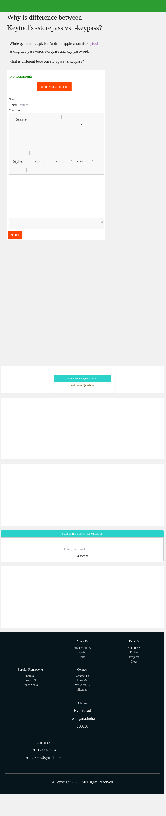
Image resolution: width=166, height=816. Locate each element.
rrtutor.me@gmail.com (44, 758)
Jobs (82, 657)
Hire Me (82, 680)
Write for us (82, 685)
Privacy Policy (82, 647)
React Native (31, 685)
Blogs (134, 661)
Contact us (82, 676)
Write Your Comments (54, 86)
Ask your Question (82, 385)
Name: (13, 99)
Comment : (15, 110)
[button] (19, 117)
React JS (30, 680)
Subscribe (82, 556)
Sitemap (82, 689)
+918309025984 (43, 750)
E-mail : (14, 104)
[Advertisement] (82, 428)
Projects (134, 657)
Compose (134, 647)
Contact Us (43, 742)
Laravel (30, 676)
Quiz (82, 652)
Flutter (134, 652)
